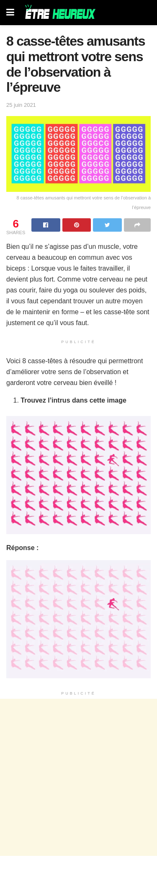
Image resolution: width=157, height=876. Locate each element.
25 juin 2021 (21, 105)
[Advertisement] (78, 777)
